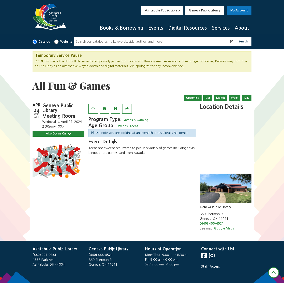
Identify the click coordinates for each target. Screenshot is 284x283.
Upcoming (192, 97)
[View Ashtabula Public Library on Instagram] (212, 256)
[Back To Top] (273, 272)
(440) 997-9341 (45, 254)
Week (234, 97)
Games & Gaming (135, 119)
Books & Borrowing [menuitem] (121, 27)
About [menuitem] (242, 27)
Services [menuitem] (221, 27)
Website (66, 41)
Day (246, 97)
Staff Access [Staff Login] (210, 266)
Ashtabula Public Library (162, 10)
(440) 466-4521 (212, 223)
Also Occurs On (58, 133)
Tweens (122, 126)
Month (220, 97)
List (208, 97)
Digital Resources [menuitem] (187, 27)
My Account (239, 10)
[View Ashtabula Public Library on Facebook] (204, 256)
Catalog (44, 41)
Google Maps (224, 228)
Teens (133, 126)
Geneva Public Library (204, 10)
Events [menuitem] (155, 27)
